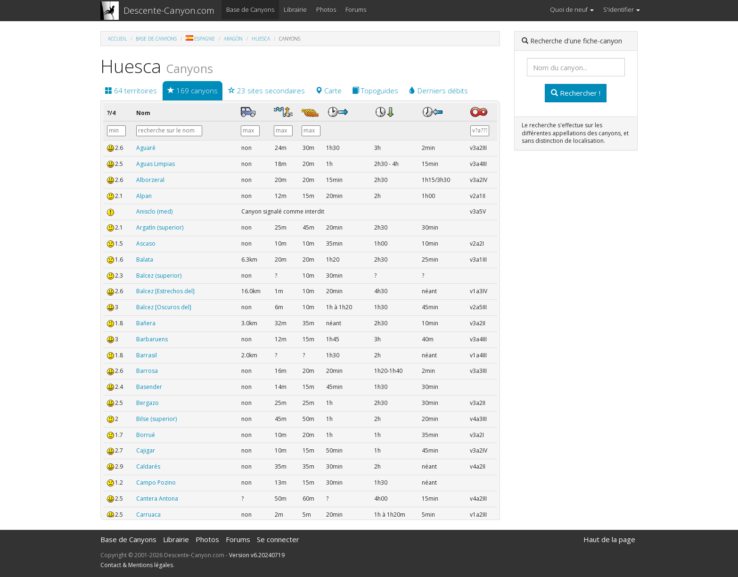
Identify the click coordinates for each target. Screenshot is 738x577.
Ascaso (146, 243)
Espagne (200, 38)
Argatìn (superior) (159, 227)
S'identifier (621, 9)
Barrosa (147, 371)
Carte (328, 90)
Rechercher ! (575, 93)
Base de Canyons (250, 9)
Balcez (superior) (158, 276)
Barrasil (146, 355)
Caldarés (148, 466)
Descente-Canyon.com (168, 10)
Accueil (117, 38)
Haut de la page (609, 539)
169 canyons (192, 90)
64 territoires (131, 90)
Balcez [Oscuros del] (163, 307)
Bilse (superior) (156, 419)
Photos (326, 9)
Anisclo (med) (154, 211)
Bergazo (147, 403)
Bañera (146, 323)
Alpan (144, 196)
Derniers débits (438, 90)
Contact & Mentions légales (136, 565)
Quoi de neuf (572, 9)
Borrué (145, 435)
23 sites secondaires (266, 90)
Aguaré (146, 148)
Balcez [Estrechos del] (165, 291)
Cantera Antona (157, 499)
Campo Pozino (156, 482)
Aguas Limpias (155, 164)
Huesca (261, 38)
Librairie (295, 9)
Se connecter (278, 539)
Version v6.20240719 (257, 555)
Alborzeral (150, 180)
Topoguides (375, 90)
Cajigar (145, 450)
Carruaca (148, 515)
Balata (144, 260)
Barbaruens (152, 339)
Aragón (233, 38)
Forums (355, 9)
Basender (149, 387)
